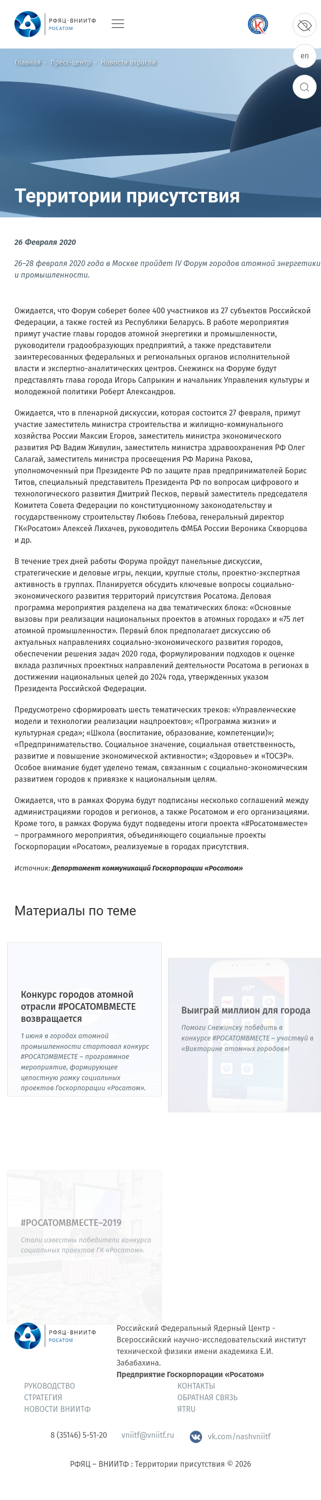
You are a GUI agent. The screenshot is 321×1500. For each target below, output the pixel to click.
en (304, 55)
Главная (27, 62)
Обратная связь (208, 1397)
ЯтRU (187, 1409)
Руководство (49, 1386)
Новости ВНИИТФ (57, 1409)
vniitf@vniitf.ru (148, 1435)
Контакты (197, 1386)
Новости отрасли (128, 62)
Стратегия (43, 1397)
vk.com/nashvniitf (229, 1436)
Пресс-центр (71, 62)
